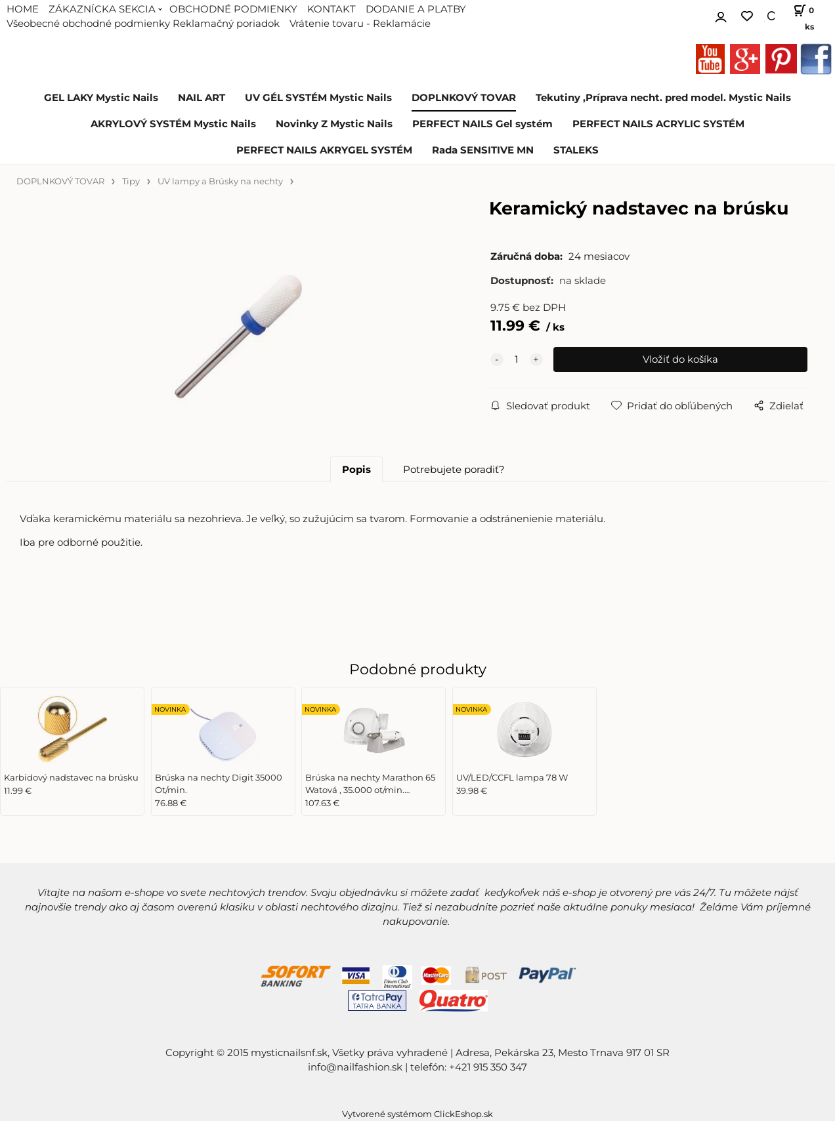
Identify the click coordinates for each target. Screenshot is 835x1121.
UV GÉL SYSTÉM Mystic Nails (318, 98)
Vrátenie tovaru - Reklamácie (360, 24)
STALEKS (576, 150)
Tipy (131, 181)
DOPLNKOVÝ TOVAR (464, 98)
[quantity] (516, 359)
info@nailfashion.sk (355, 1067)
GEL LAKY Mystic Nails (101, 98)
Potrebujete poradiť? (454, 470)
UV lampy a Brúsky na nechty (220, 181)
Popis (356, 470)
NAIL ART (201, 98)
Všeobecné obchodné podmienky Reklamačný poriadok (143, 24)
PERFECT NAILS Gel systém (482, 124)
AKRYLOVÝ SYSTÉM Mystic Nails (173, 124)
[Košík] (800, 16)
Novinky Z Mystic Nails (334, 124)
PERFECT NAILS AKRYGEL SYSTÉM (324, 150)
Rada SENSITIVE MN (483, 150)
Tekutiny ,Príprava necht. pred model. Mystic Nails (663, 98)
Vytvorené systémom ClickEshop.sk (417, 1114)
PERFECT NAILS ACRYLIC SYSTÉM (658, 124)
